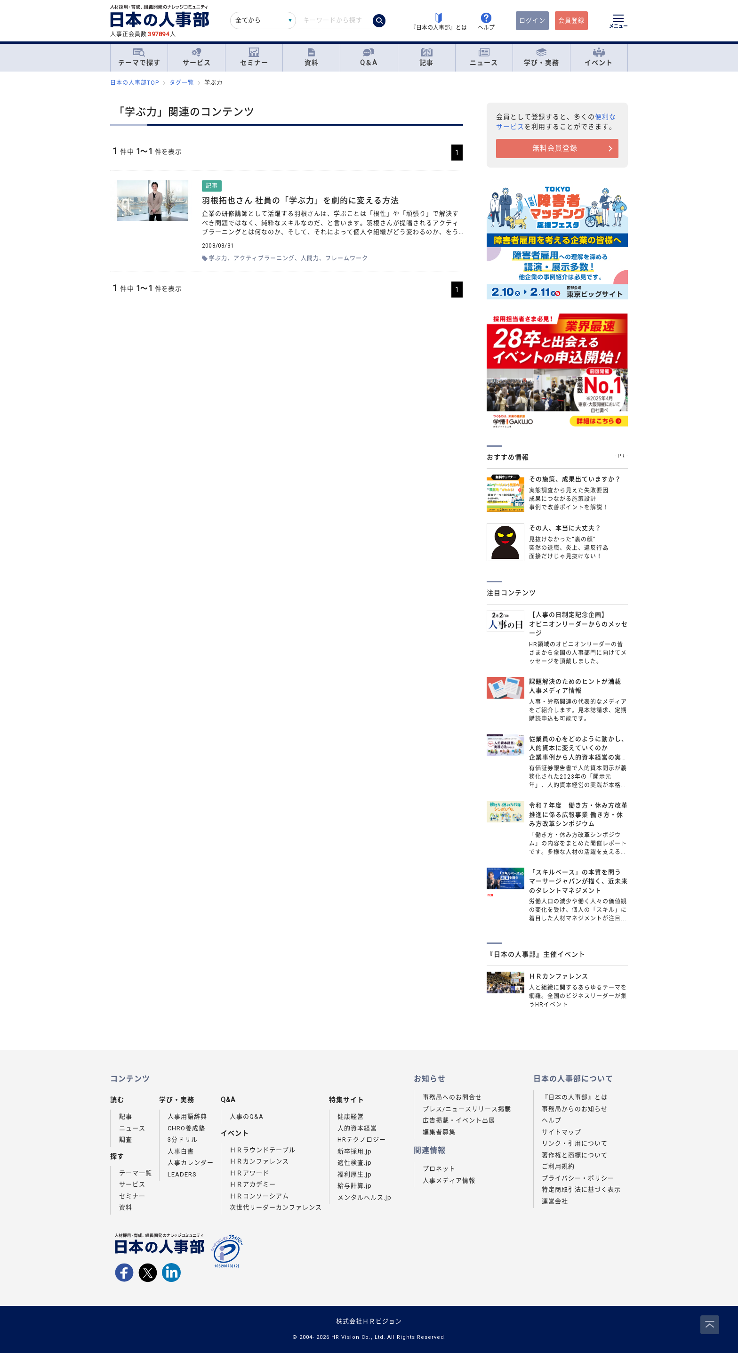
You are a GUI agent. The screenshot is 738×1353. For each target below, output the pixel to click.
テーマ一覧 (135, 1172)
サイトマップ (561, 1132)
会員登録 (571, 20)
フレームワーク (346, 258)
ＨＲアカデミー (253, 1184)
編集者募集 (439, 1132)
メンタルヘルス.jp (364, 1197)
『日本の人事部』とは (575, 1097)
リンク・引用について (575, 1143)
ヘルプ (552, 1120)
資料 (312, 57)
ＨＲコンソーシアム (259, 1196)
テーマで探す (139, 57)
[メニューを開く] (618, 22)
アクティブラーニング (264, 258)
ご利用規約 (558, 1166)
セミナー (254, 57)
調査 (125, 1139)
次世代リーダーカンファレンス (276, 1207)
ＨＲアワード (249, 1172)
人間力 (310, 258)
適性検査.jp (354, 1162)
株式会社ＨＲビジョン (369, 1321)
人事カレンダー (191, 1162)
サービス (197, 57)
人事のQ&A (247, 1116)
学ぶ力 (218, 258)
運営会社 (555, 1201)
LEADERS (182, 1174)
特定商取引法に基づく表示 (581, 1189)
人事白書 (181, 1151)
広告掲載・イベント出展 (459, 1120)
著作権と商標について (575, 1155)
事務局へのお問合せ (452, 1097)
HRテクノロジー (361, 1139)
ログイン (532, 20)
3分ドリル (183, 1139)
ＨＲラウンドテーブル (263, 1149)
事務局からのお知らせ (575, 1108)
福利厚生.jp (354, 1174)
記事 (426, 57)
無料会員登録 (555, 148)
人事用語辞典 (187, 1116)
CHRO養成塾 (186, 1128)
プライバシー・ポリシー (578, 1178)
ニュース (484, 57)
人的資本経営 (357, 1128)
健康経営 (350, 1116)
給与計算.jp (354, 1185)
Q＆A (368, 57)
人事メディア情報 (449, 1180)
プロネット (439, 1168)
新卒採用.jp (354, 1151)
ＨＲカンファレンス (259, 1161)
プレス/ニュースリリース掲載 (467, 1108)
